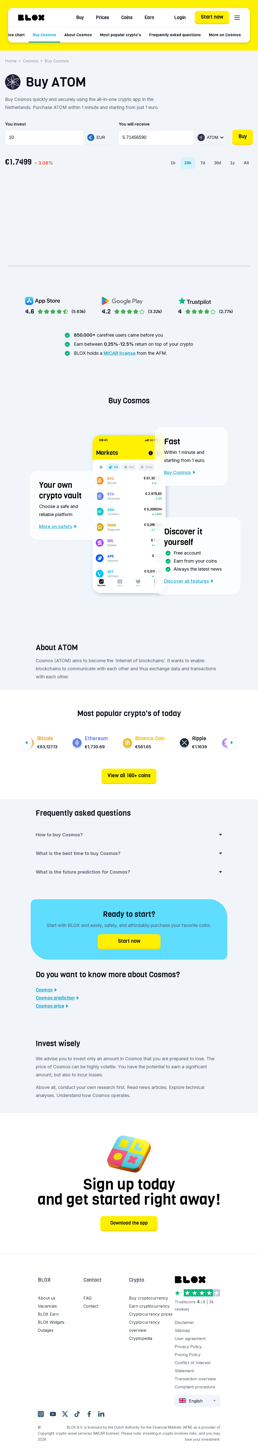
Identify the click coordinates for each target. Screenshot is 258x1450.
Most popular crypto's (121, 34)
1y (232, 163)
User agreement (190, 1338)
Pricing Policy (188, 1354)
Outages (45, 1330)
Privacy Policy (188, 1346)
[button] (60, 1285)
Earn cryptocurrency (149, 1306)
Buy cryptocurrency (148, 1298)
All (246, 163)
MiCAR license (120, 353)
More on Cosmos (226, 34)
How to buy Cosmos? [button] (129, 834)
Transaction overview (195, 1378)
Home (11, 60)
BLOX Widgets (51, 1322)
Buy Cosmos (45, 34)
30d (217, 163)
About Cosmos (79, 34)
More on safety (58, 526)
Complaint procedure (195, 1386)
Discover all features (188, 581)
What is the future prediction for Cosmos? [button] (129, 872)
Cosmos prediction (57, 998)
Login (180, 18)
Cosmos (30, 60)
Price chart (15, 34)
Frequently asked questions (176, 34)
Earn (149, 18)
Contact (92, 1280)
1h (173, 163)
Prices (102, 18)
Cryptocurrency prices (151, 1314)
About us (46, 1298)
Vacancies (47, 1306)
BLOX (44, 1280)
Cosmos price (52, 1006)
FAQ (87, 1298)
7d (203, 163)
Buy (80, 18)
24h (187, 163)
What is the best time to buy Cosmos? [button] (129, 853)
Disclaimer (184, 1322)
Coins (127, 18)
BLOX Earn (48, 1314)
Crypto (136, 1280)
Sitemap (182, 1330)
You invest (15, 124)
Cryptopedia (140, 1338)
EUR (96, 137)
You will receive (134, 124)
